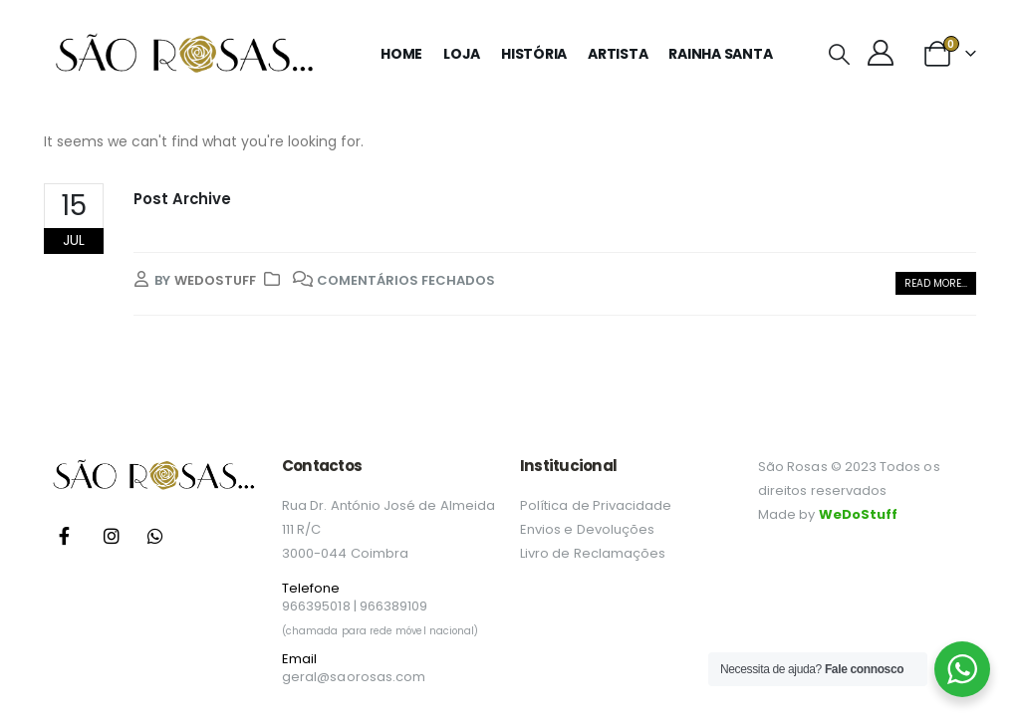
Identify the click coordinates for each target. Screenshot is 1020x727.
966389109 (394, 606)
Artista (617, 54)
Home (401, 54)
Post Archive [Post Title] (182, 198)
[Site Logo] (183, 54)
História (534, 54)
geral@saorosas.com (353, 676)
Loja (461, 54)
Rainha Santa (720, 54)
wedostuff (215, 280)
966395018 (316, 606)
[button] (838, 55)
